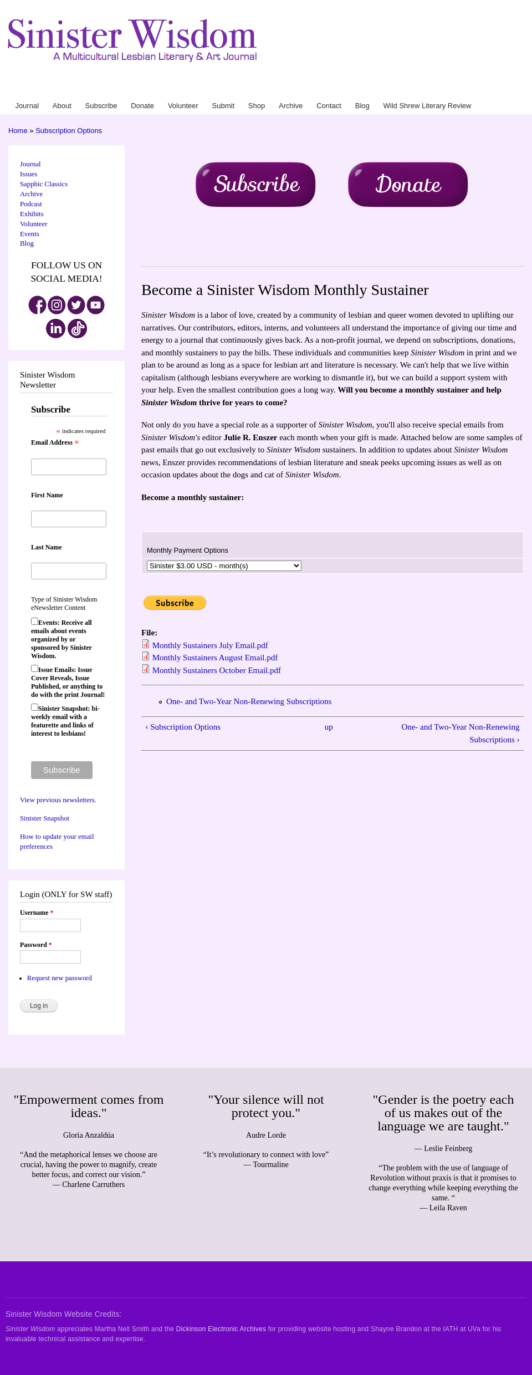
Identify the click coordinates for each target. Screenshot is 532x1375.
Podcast (31, 204)
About (260, 88)
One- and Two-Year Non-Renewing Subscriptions (248, 701)
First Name (47, 495)
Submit (358, 88)
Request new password (59, 978)
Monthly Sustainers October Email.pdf (216, 670)
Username (36, 912)
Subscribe (283, 88)
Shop (376, 88)
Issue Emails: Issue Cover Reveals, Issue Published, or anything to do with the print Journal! (68, 682)
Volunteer (334, 88)
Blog (435, 88)
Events (29, 234)
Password (36, 945)
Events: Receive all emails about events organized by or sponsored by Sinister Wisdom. (61, 639)
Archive (395, 88)
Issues (28, 174)
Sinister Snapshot (44, 818)
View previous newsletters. (58, 800)
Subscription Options (68, 130)
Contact (417, 88)
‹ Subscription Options (183, 726)
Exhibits (32, 214)
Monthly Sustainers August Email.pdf (215, 657)
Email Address (55, 443)
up (329, 726)
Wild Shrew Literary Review (483, 88)
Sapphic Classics (44, 184)
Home (18, 130)
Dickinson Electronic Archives (221, 1329)
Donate (309, 88)
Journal (241, 88)
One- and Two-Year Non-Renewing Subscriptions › (460, 733)
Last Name (46, 547)
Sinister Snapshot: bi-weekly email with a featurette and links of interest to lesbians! (65, 721)
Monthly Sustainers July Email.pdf (210, 645)
